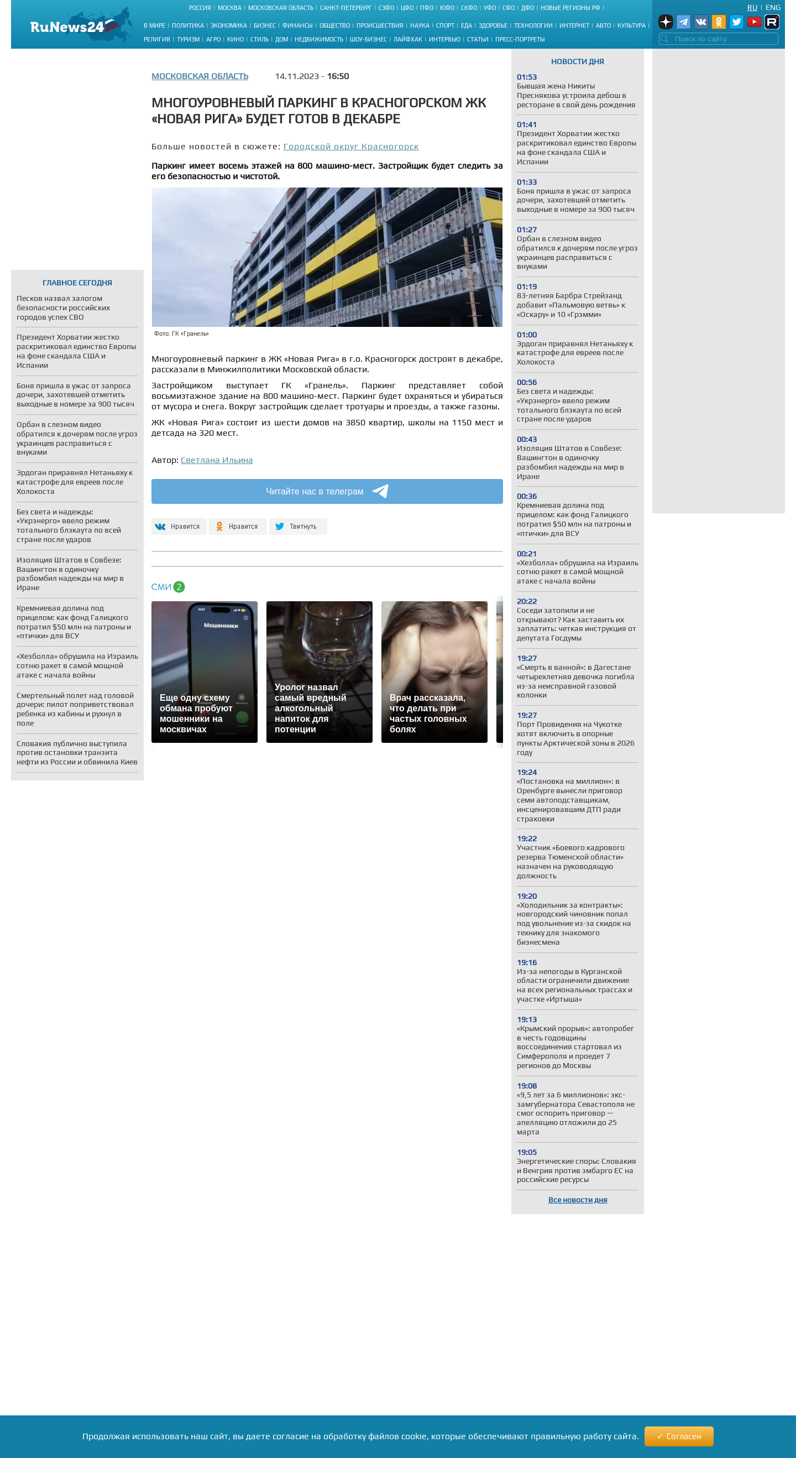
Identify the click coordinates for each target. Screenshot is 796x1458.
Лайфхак (408, 39)
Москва (230, 7)
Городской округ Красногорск (351, 146)
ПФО (426, 7)
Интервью (444, 39)
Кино (235, 39)
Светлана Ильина (217, 460)
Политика (188, 25)
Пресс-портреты (520, 39)
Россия (200, 7)
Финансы (297, 25)
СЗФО (386, 7)
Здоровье (493, 25)
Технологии (533, 25)
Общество (335, 25)
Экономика (229, 25)
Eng (773, 7)
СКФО (469, 7)
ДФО (527, 7)
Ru (752, 7)
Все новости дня (578, 1199)
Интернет (574, 25)
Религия (157, 39)
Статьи (478, 39)
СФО (508, 7)
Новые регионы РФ (570, 7)
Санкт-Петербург (346, 7)
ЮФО (447, 7)
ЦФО (407, 7)
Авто (603, 25)
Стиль (259, 39)
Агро (213, 39)
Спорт (445, 25)
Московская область (280, 7)
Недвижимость (319, 39)
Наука (420, 25)
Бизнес (265, 25)
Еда (466, 25)
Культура (631, 25)
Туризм (188, 39)
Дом (281, 39)
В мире (154, 25)
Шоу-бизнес (368, 39)
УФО (490, 7)
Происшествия (380, 25)
